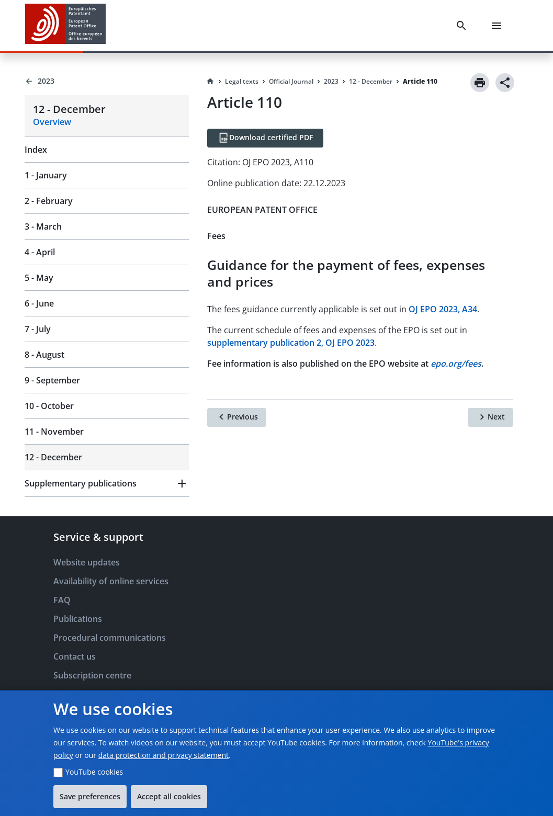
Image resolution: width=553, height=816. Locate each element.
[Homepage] (210, 81)
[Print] (479, 82)
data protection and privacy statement (163, 755)
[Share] (504, 82)
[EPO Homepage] (65, 25)
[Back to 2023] (107, 81)
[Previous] (236, 417)
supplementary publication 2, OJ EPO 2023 (291, 342)
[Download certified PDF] (265, 138)
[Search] (464, 25)
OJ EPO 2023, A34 (443, 309)
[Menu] (498, 25)
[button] (107, 483)
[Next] (490, 417)
